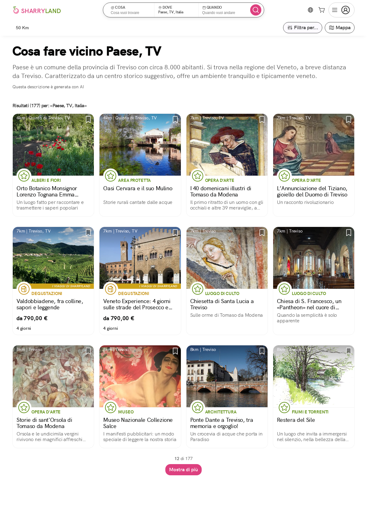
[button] (130, 10)
